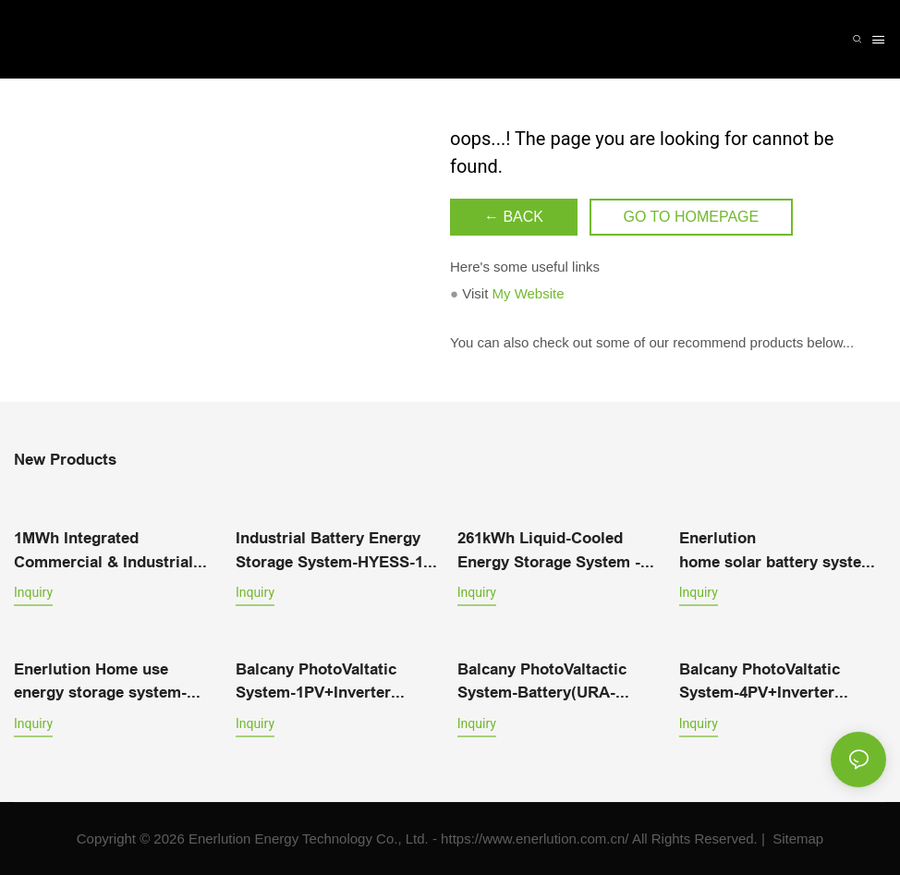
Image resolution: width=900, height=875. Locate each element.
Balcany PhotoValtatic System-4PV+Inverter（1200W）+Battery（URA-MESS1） (777, 683)
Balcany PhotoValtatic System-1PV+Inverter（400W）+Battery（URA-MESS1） (330, 683)
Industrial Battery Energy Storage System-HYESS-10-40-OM (336, 551)
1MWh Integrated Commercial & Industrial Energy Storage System (103, 551)
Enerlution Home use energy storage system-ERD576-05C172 (100, 683)
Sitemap (796, 838)
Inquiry (33, 592)
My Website (528, 293)
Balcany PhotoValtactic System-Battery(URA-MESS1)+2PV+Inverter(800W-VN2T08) (560, 683)
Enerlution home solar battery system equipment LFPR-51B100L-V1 (777, 551)
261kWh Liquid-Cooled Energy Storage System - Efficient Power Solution (548, 551)
